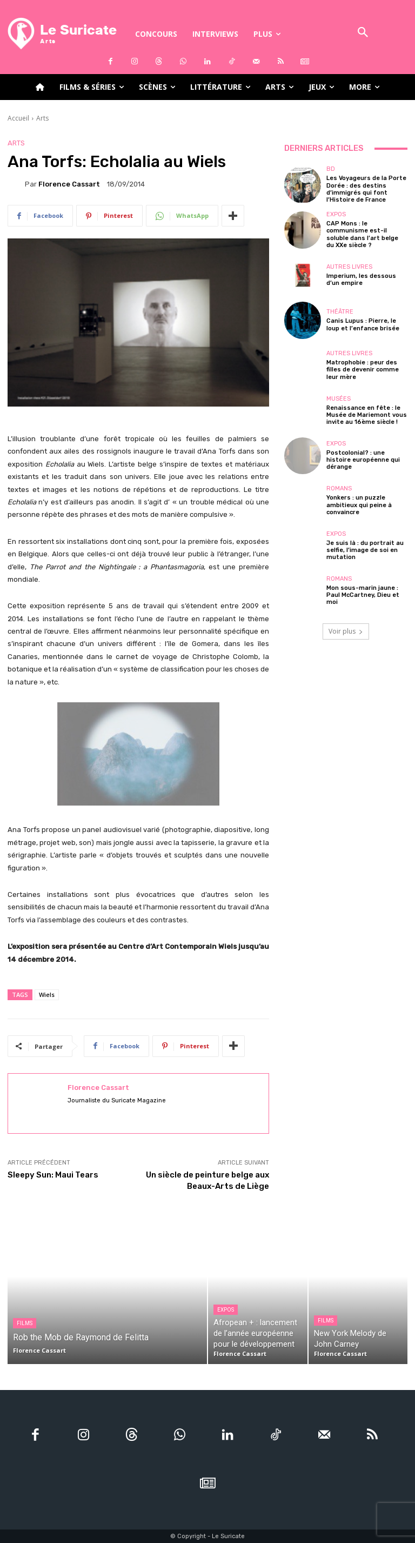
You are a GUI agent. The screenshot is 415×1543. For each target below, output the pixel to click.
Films (24, 1323)
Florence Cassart (69, 184)
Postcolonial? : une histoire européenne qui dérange (363, 459)
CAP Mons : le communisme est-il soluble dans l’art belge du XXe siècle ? (362, 234)
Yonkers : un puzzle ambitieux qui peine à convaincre (359, 504)
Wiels (47, 994)
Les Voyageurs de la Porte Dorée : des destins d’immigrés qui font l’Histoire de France (366, 189)
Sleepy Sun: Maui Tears (53, 1175)
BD (330, 169)
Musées (338, 399)
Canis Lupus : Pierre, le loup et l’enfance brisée (362, 324)
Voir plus (346, 631)
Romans (339, 488)
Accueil (18, 118)
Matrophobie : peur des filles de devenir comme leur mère (362, 369)
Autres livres (349, 267)
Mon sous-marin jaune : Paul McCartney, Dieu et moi (362, 595)
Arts (42, 118)
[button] (363, 33)
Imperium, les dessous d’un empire (361, 279)
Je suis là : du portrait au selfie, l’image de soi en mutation (365, 550)
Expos (336, 214)
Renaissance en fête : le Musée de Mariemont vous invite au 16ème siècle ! (366, 414)
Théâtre (339, 312)
